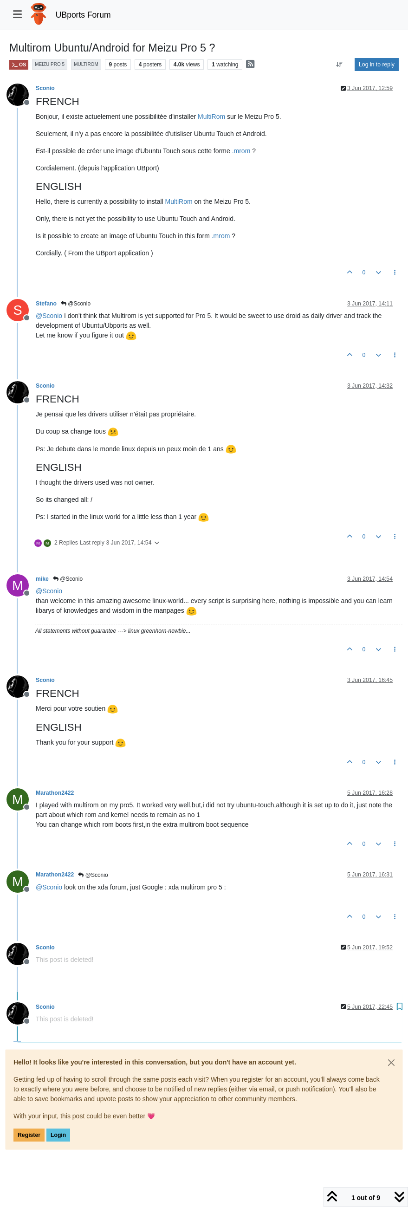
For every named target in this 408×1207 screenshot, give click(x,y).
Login (58, 1135)
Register (29, 1135)
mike (42, 579)
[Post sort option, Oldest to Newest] (339, 64)
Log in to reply (377, 64)
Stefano (46, 303)
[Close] (391, 1062)
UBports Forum (83, 14)
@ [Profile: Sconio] (49, 315)
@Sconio (76, 303)
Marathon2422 (55, 793)
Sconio (45, 88)
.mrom (241, 151)
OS (19, 65)
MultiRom (211, 116)
